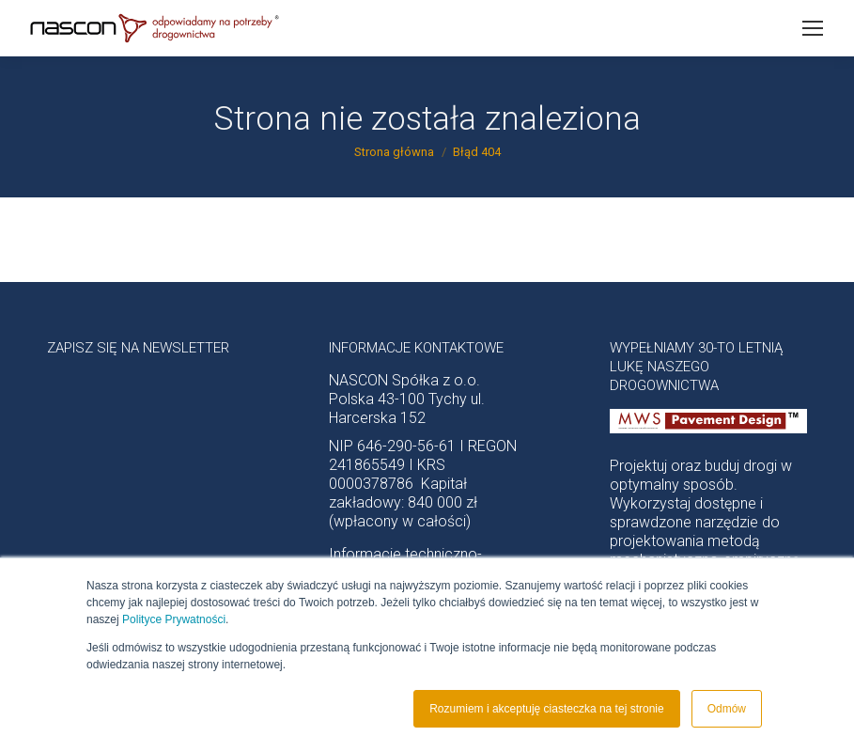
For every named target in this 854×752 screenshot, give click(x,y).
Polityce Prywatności (173, 619)
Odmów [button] (726, 708)
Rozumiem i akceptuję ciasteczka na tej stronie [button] (546, 708)
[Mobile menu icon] (813, 28)
